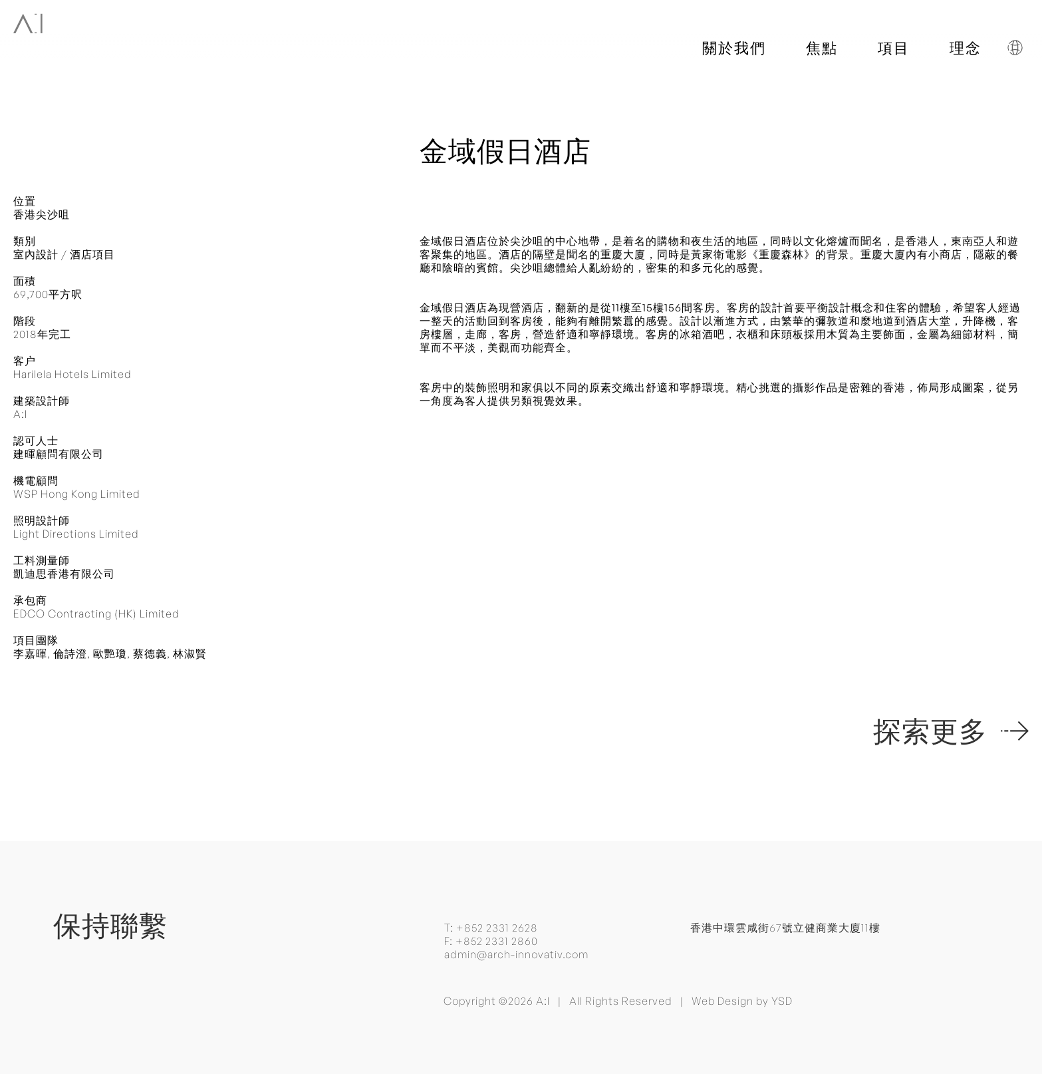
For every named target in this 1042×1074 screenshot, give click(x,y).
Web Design (722, 1000)
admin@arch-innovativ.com (516, 954)
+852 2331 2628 (497, 927)
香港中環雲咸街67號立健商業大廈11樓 (785, 927)
